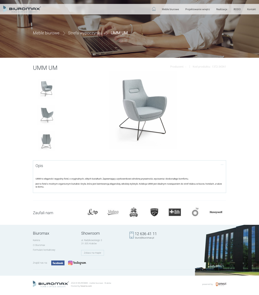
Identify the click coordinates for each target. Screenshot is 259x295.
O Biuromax (39, 245)
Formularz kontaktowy (44, 249)
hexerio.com (86, 286)
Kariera (36, 240)
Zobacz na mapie (92, 252)
